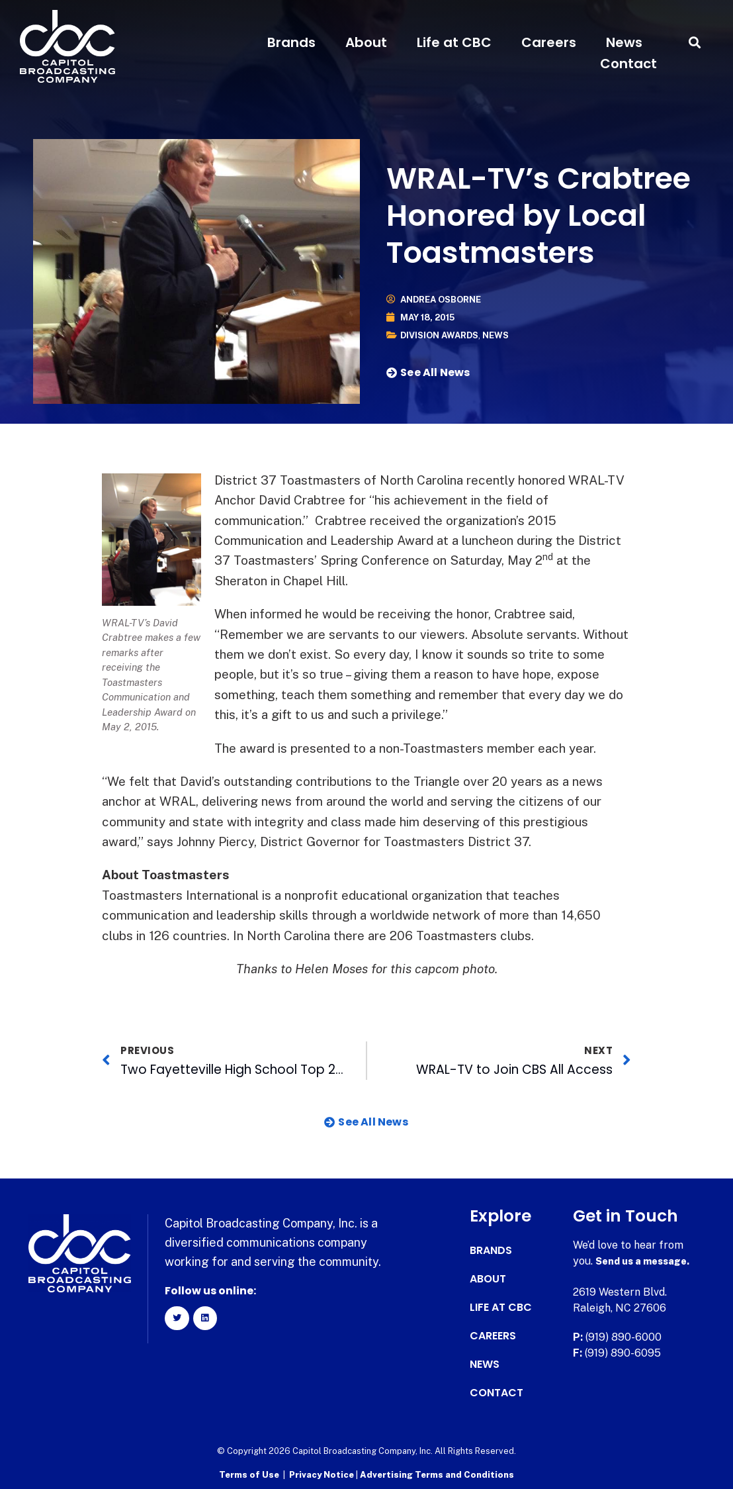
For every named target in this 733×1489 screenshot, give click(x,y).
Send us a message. (646, 1261)
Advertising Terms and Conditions (437, 1473)
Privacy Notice (322, 1473)
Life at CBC (454, 42)
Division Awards (442, 335)
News (624, 42)
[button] (695, 43)
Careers (548, 42)
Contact (628, 63)
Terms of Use (249, 1473)
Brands (291, 42)
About (366, 42)
